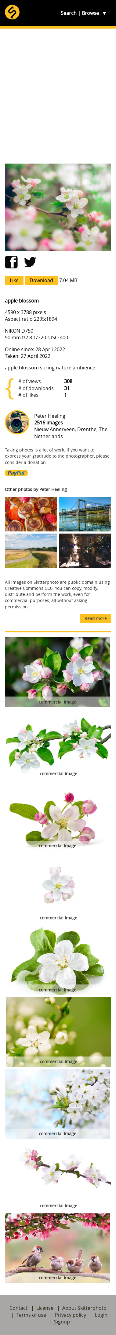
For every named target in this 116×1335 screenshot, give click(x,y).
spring (47, 367)
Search (69, 13)
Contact (18, 1308)
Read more (96, 618)
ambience (84, 367)
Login (101, 1315)
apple (11, 367)
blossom (29, 367)
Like (14, 280)
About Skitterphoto (84, 1308)
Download (41, 280)
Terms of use (31, 1315)
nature (63, 367)
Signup (62, 1321)
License (44, 1308)
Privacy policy (70, 1315)
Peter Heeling (49, 416)
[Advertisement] (58, 96)
